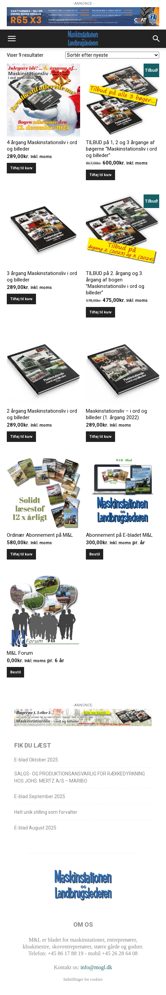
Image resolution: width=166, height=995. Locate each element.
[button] (11, 39)
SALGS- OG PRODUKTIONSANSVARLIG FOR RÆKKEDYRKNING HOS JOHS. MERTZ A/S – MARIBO (79, 777)
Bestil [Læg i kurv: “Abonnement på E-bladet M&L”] (94, 554)
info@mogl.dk (96, 967)
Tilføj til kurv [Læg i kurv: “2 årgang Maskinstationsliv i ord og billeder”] (21, 436)
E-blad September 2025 (39, 796)
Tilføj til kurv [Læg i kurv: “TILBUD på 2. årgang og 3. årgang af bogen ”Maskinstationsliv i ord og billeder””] (100, 312)
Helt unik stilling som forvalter (45, 812)
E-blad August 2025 (35, 827)
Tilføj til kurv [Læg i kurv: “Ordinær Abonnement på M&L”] (21, 554)
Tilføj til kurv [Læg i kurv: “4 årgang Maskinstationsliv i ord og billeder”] (21, 168)
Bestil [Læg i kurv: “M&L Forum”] (15, 672)
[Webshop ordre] (112, 55)
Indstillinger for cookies (83, 979)
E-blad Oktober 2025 (36, 759)
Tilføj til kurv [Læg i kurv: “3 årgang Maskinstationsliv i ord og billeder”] (21, 299)
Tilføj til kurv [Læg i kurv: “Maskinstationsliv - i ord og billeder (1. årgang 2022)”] (100, 436)
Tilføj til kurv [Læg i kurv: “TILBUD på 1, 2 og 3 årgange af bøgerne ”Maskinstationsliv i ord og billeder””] (100, 175)
